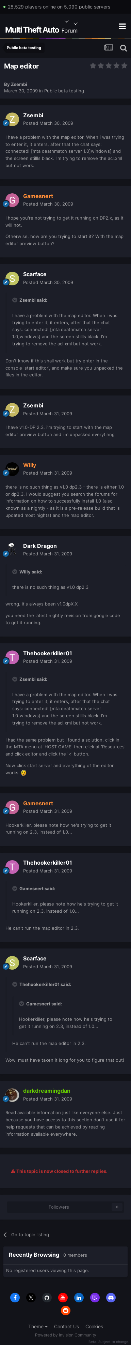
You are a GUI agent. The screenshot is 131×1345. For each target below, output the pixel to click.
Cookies (94, 1326)
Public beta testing (64, 90)
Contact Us (66, 1326)
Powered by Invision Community (65, 1334)
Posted (48, 123)
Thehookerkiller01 (47, 653)
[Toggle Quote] (15, 300)
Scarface (35, 274)
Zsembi (19, 84)
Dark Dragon (40, 545)
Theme (38, 1326)
